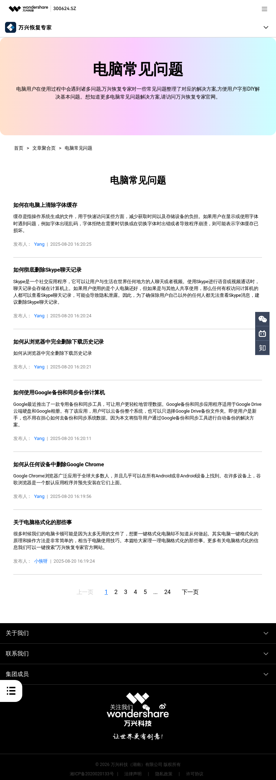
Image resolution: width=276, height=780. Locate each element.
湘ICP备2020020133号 (92, 769)
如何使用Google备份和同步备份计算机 (56, 390)
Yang (39, 243)
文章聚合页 (43, 148)
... (160, 587)
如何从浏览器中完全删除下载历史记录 (55, 340)
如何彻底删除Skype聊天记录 (45, 269)
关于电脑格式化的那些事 (40, 518)
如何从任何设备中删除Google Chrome (55, 461)
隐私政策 (163, 769)
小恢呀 (41, 557)
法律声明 (133, 769)
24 (174, 587)
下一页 (199, 587)
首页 (18, 148)
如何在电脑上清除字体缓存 (43, 204)
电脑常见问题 (78, 148)
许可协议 (194, 769)
